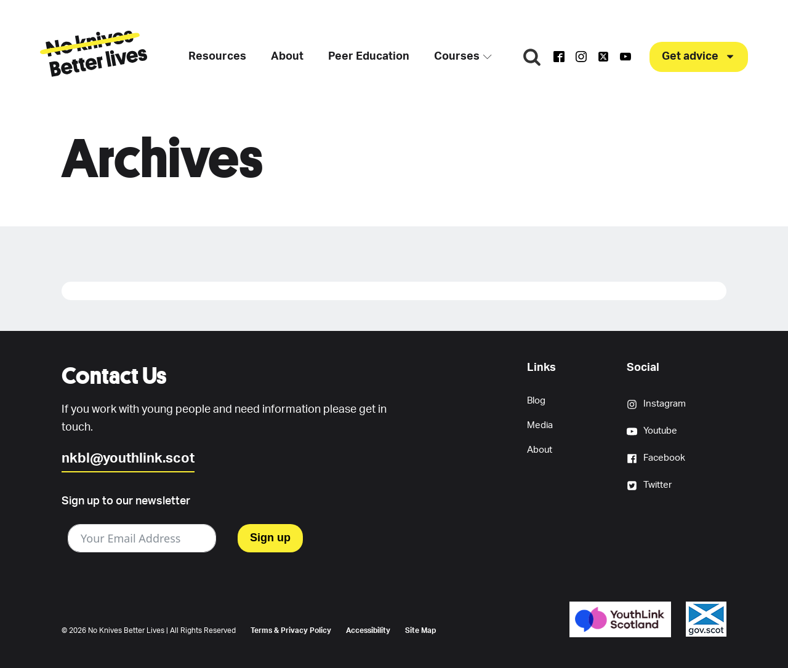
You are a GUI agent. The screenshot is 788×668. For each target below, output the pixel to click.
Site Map (420, 630)
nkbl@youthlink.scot (128, 458)
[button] (698, 57)
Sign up (270, 537)
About (287, 56)
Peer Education (368, 56)
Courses (463, 56)
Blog (536, 400)
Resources (217, 56)
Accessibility (368, 630)
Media (540, 425)
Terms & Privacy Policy (291, 630)
